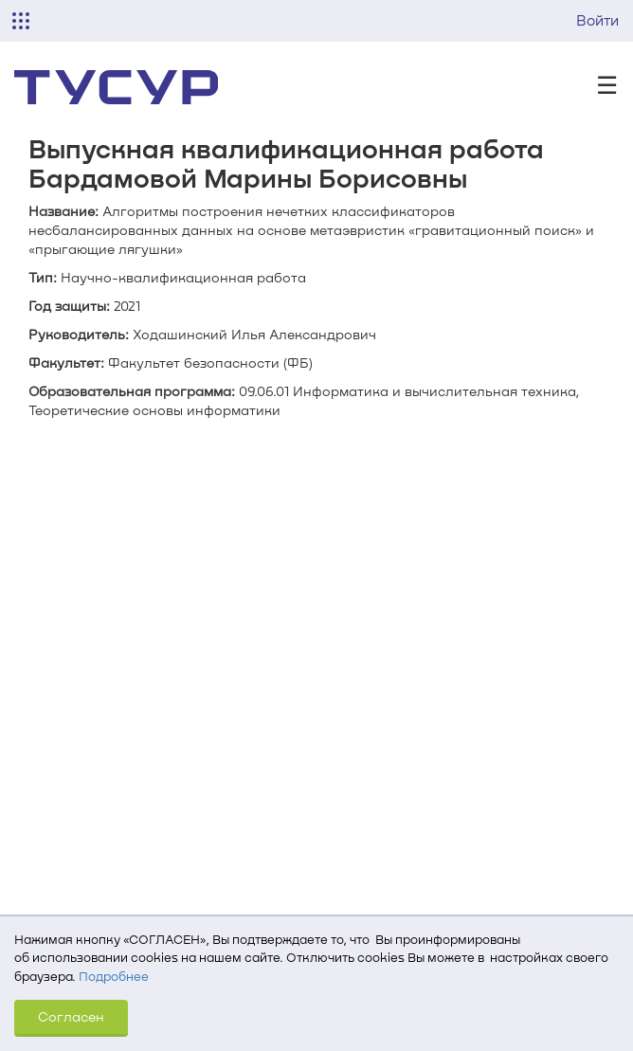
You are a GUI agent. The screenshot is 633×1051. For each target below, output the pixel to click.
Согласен (71, 1016)
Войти (597, 19)
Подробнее (114, 976)
